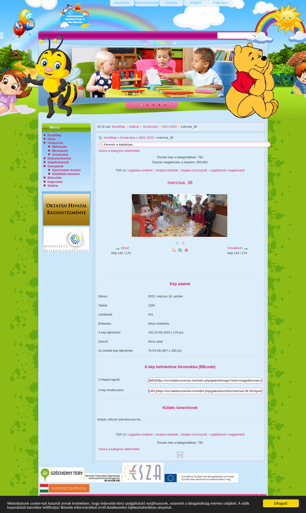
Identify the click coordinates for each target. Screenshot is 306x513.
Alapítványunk (58, 162)
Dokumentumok (59, 158)
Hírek (51, 139)
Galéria (53, 185)
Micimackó (60, 151)
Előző (125, 248)
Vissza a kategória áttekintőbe (119, 151)
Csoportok (55, 143)
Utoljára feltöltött (166, 170)
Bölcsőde (55, 178)
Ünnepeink (55, 166)
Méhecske (59, 146)
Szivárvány (60, 154)
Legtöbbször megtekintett (227, 170)
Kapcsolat (55, 182)
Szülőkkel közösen (66, 174)
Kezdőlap (54, 135)
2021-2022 (169, 126)
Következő (235, 248)
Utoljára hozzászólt (194, 170)
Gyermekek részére (66, 170)
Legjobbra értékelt (140, 170)
